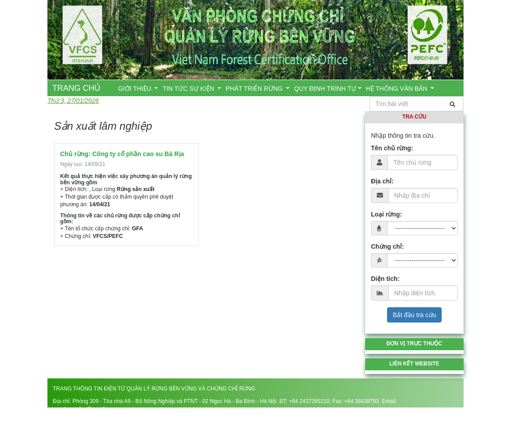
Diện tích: (385, 278)
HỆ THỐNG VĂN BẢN (397, 88)
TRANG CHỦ (76, 88)
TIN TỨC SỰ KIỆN (189, 88)
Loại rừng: (386, 214)
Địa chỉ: (382, 181)
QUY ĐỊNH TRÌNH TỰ (325, 88)
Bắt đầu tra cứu (414, 314)
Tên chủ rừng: (392, 148)
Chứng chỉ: (387, 246)
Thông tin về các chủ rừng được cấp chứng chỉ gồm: (120, 218)
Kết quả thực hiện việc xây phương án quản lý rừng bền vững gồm (126, 179)
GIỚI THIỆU (135, 88)
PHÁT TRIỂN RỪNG (255, 88)
